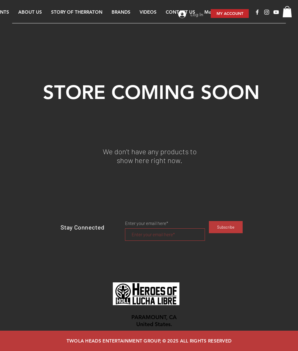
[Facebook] (257, 12)
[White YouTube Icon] (276, 12)
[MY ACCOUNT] (230, 13)
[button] (287, 11)
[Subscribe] (226, 227)
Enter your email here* (146, 223)
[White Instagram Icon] (266, 12)
